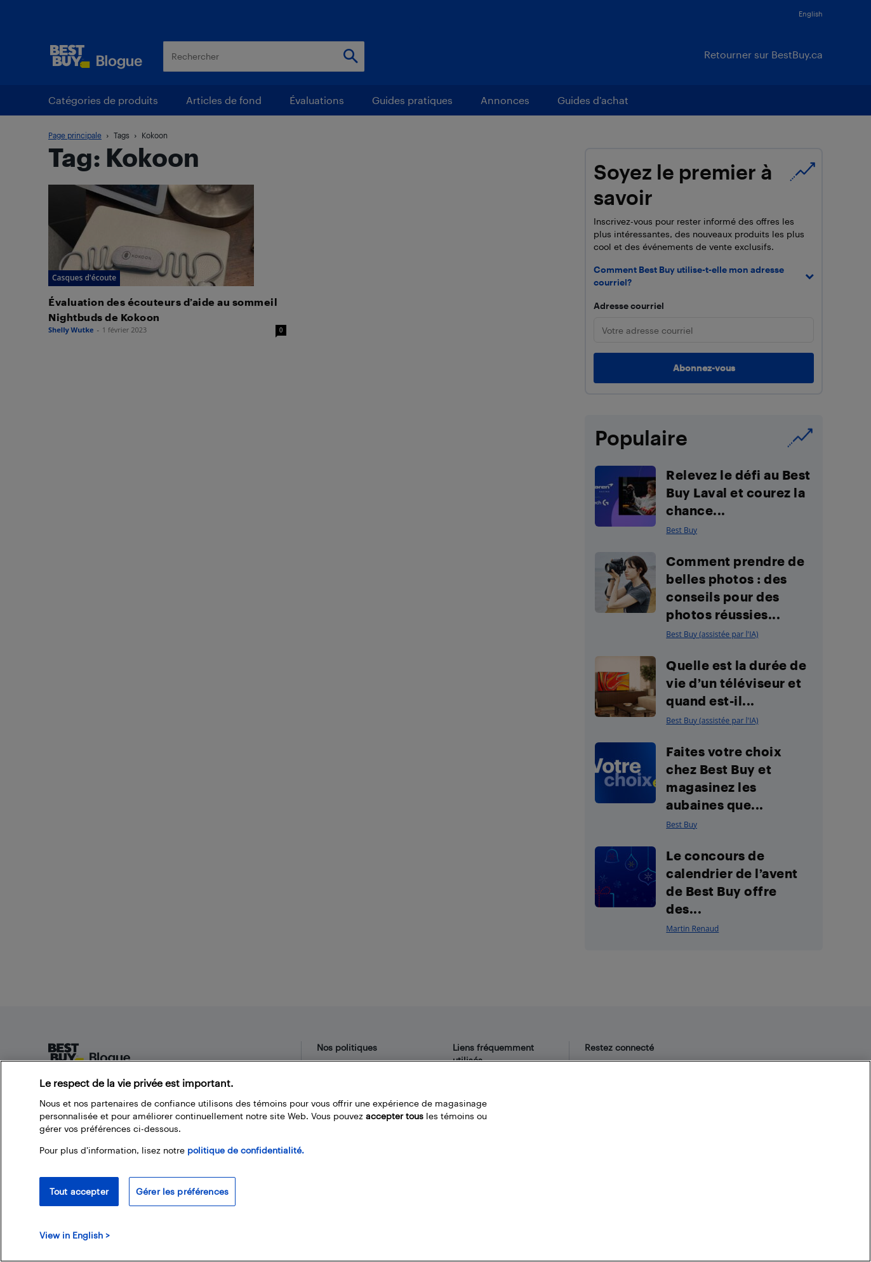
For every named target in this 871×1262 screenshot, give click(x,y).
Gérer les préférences (182, 1191)
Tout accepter (79, 1191)
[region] (435, 1161)
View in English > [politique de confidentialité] (74, 1235)
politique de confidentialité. (245, 1150)
